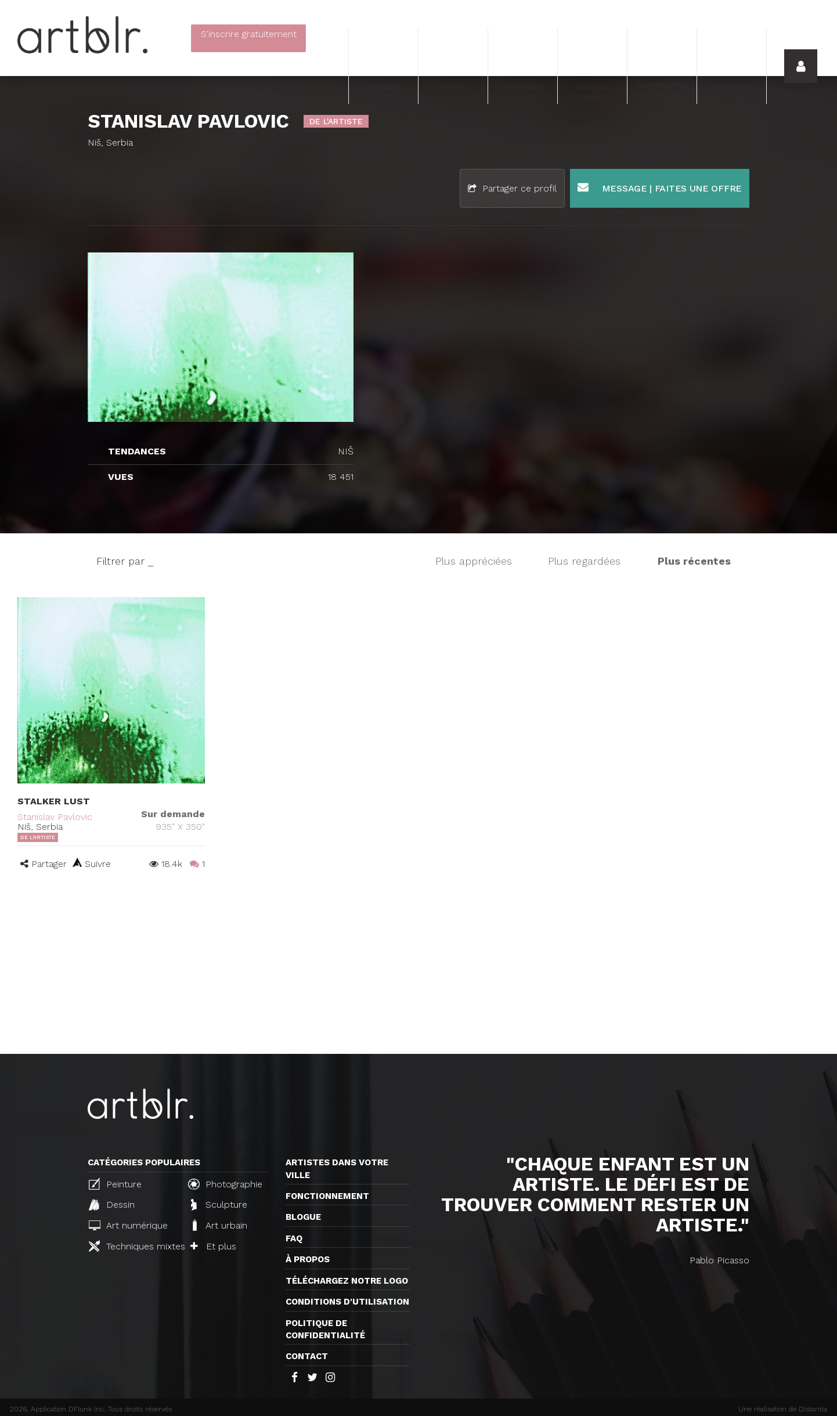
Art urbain (218, 1225)
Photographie (225, 1184)
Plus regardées (584, 561)
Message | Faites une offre (660, 188)
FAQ (294, 1238)
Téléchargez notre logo (347, 1281)
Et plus (213, 1246)
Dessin (112, 1205)
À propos (308, 1259)
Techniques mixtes (133, 1246)
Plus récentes (694, 561)
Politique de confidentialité (325, 1329)
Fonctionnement (327, 1196)
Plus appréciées (473, 561)
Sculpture (219, 1205)
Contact (307, 1356)
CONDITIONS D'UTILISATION (347, 1301)
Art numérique (128, 1225)
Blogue (303, 1217)
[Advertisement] (418, 967)
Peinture (115, 1184)
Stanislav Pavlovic (54, 816)
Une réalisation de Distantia (782, 1409)
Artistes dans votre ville (337, 1168)
